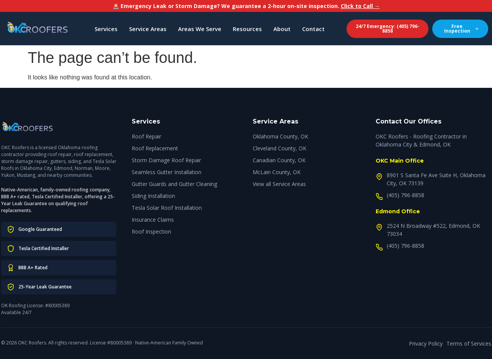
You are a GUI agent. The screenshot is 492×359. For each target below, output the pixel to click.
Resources (247, 29)
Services (106, 29)
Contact (313, 29)
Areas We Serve (199, 29)
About (282, 29)
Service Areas (148, 29)
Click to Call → (360, 6)
